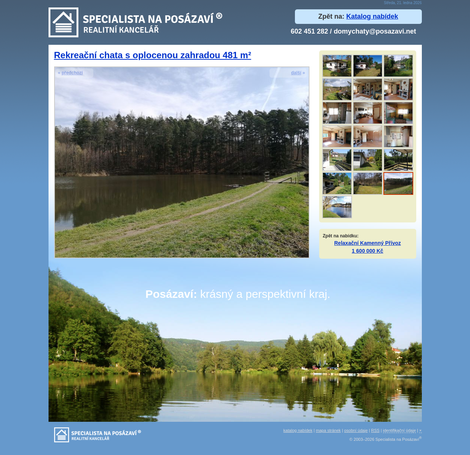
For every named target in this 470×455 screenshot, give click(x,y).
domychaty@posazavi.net (375, 31)
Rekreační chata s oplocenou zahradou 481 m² (152, 55)
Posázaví (169, 294)
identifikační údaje (399, 430)
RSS (375, 430)
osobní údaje (356, 430)
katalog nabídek (297, 430)
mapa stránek (328, 430)
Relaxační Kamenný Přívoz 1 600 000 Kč (367, 247)
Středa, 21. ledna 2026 (402, 3)
